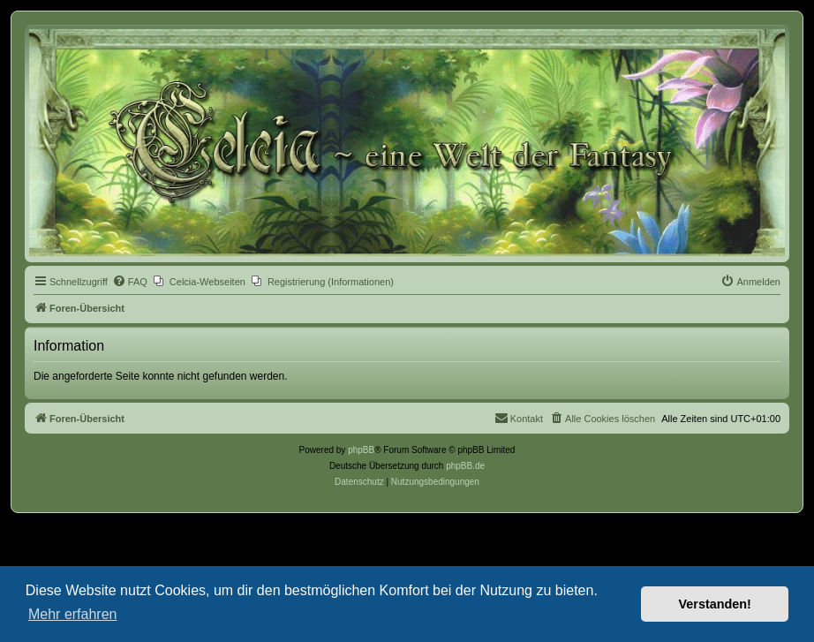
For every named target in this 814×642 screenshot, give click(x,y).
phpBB (361, 450)
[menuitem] (129, 281)
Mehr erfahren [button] (72, 614)
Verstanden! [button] (715, 604)
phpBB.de (465, 466)
